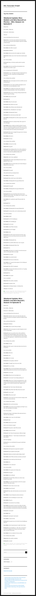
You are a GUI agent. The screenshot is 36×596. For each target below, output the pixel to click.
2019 (15, 543)
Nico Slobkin (10, 544)
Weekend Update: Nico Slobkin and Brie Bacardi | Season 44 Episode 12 (14, 300)
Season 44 (14, 544)
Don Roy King (7, 543)
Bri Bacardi (18, 543)
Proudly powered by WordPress (16, 593)
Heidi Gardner (22, 543)
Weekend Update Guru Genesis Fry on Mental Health (14, 585)
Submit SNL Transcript (8, 570)
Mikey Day (6, 544)
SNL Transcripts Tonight (12, 6)
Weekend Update (19, 544)
